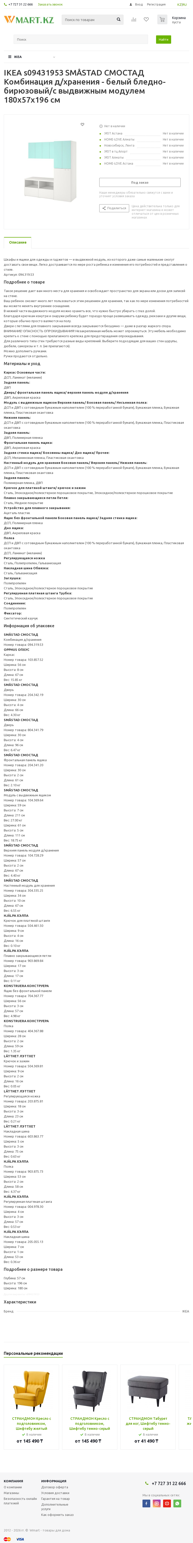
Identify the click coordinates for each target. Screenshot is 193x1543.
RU (184, 4)
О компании (13, 1487)
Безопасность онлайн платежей (20, 1501)
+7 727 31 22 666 (20, 4)
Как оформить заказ (57, 1514)
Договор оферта (54, 1487)
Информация (53, 1481)
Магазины (11, 1493)
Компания (13, 1481)
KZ (179, 4)
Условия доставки (55, 1493)
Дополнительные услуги (54, 1507)
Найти (163, 39)
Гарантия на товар (55, 1498)
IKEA (18, 56)
